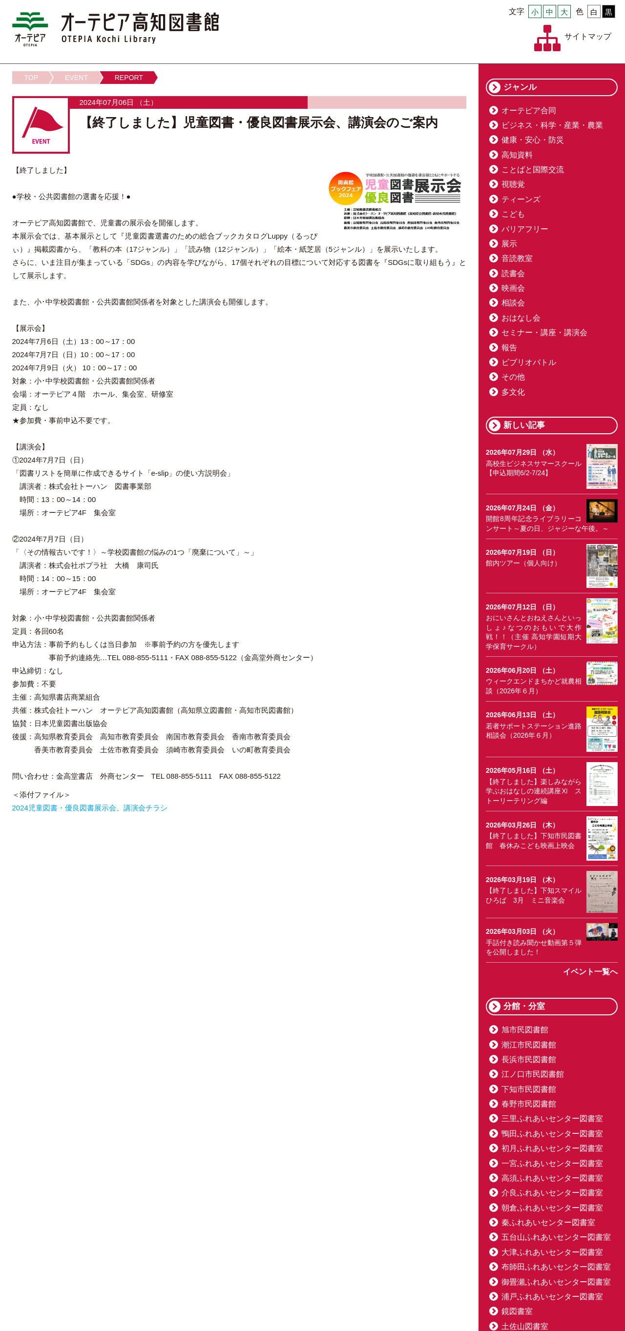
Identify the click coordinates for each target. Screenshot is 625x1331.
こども (513, 214)
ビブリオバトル (528, 362)
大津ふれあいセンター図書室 (552, 1252)
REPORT (129, 77)
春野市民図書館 (528, 1104)
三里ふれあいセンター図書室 (552, 1118)
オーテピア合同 (528, 110)
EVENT (76, 77)
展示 (509, 244)
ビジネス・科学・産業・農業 (552, 125)
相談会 (513, 303)
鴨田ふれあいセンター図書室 (552, 1133)
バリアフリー (524, 229)
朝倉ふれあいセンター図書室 (552, 1208)
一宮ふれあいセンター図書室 (552, 1163)
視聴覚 (513, 184)
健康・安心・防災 (532, 140)
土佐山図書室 (524, 1326)
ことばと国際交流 (532, 169)
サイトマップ (587, 36)
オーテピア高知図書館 (115, 29)
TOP (31, 77)
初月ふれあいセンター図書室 (552, 1148)
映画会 (513, 288)
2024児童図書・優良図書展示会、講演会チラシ (89, 808)
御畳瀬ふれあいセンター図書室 (556, 1282)
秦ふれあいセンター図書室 (548, 1222)
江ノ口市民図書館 (532, 1074)
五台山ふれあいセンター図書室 (556, 1237)
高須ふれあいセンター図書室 (552, 1178)
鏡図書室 (517, 1311)
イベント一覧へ (590, 972)
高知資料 (517, 155)
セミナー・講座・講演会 (544, 332)
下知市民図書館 (528, 1089)
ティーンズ (521, 199)
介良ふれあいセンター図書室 (552, 1193)
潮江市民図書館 (528, 1045)
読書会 (513, 273)
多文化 (513, 392)
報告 (509, 347)
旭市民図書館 (524, 1030)
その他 (513, 377)
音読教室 (517, 258)
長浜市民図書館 (528, 1059)
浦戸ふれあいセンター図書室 (552, 1296)
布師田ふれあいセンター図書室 (556, 1267)
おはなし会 (521, 318)
